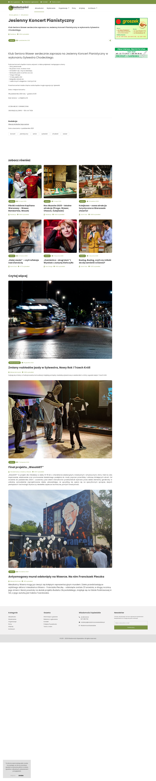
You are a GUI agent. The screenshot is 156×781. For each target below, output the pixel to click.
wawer (67, 280)
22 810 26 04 (85, 764)
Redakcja (13, 34)
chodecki (57, 280)
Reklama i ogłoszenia (31, 2)
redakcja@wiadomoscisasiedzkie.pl (93, 769)
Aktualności (39, 8)
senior (36, 280)
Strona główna (14, 15)
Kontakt (45, 2)
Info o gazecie (15, 2)
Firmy (72, 8)
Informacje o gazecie (51, 763)
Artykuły (80, 8)
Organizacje (62, 8)
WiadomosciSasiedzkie (88, 772)
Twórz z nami (56, 2)
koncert (13, 280)
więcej (12, 776)
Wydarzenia (50, 8)
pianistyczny (25, 280)
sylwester (46, 280)
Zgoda (21, 776)
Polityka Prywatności (50, 771)
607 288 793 (84, 766)
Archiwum (89, 8)
